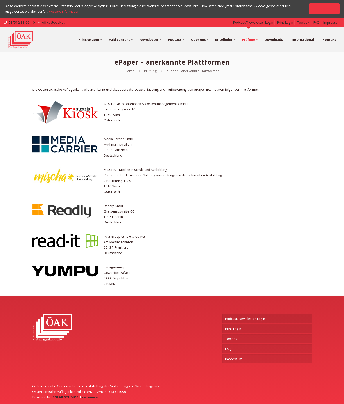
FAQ (316, 22)
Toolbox (303, 22)
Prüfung (150, 71)
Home (129, 71)
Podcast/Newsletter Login (253, 22)
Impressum (331, 22)
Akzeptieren (324, 9)
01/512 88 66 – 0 (22, 22)
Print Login (285, 22)
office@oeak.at (53, 22)
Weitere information (64, 11)
